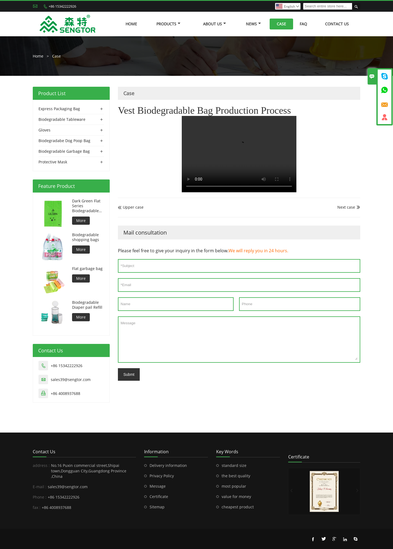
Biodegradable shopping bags (85, 237)
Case (281, 23)
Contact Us (337, 23)
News (253, 23)
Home (131, 23)
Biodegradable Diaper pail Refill (87, 305)
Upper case (131, 207)
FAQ (303, 23)
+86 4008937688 (65, 393)
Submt (128, 374)
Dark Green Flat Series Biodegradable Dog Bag (86, 206)
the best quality (236, 475)
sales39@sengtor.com (71, 379)
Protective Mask (52, 161)
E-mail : (39, 486)
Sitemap (157, 506)
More (81, 220)
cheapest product (238, 506)
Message (239, 339)
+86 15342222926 (62, 6)
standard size (234, 465)
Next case (346, 207)
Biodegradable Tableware (61, 119)
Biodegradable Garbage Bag (64, 151)
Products (168, 23)
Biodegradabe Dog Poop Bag (64, 140)
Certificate (159, 496)
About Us (214, 23)
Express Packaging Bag (59, 108)
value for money (236, 496)
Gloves (44, 130)
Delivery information (168, 465)
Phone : (39, 497)
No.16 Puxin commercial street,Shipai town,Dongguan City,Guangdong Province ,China (88, 471)
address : (41, 465)
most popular (234, 486)
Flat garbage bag (87, 268)
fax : (36, 507)
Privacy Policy (162, 475)
